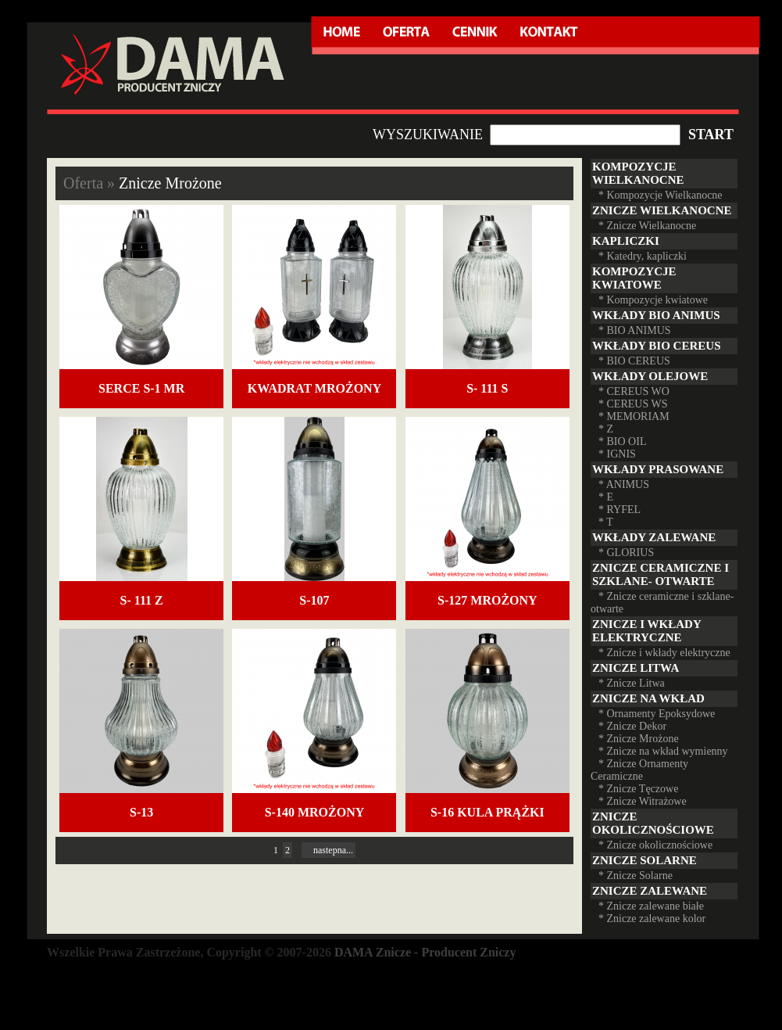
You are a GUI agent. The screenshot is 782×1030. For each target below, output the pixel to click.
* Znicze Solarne (635, 875)
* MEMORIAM (634, 416)
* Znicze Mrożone (638, 739)
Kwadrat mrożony (314, 388)
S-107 (314, 600)
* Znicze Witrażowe (642, 801)
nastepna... (328, 850)
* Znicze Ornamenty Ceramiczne (639, 770)
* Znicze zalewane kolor (651, 918)
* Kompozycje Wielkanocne (660, 195)
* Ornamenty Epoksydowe (656, 714)
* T (605, 522)
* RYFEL (619, 509)
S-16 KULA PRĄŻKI (487, 812)
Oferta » (91, 183)
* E (605, 497)
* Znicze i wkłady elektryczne (664, 653)
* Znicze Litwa (631, 683)
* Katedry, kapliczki (642, 256)
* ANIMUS (623, 484)
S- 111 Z (141, 600)
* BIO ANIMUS (634, 330)
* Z (605, 429)
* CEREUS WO (634, 391)
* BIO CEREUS (634, 361)
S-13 (141, 812)
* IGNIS (617, 454)
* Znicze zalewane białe (651, 906)
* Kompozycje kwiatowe (653, 300)
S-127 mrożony (487, 600)
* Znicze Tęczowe (638, 789)
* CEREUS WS (632, 404)
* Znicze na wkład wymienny (663, 751)
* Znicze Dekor (632, 726)
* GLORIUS (626, 552)
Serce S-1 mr (141, 388)
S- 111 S (487, 388)
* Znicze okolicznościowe (655, 845)
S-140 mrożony (315, 812)
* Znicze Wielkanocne (647, 225)
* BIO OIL (622, 441)
